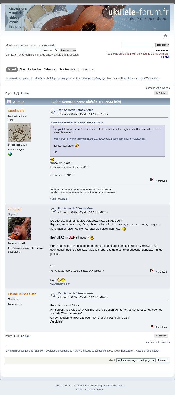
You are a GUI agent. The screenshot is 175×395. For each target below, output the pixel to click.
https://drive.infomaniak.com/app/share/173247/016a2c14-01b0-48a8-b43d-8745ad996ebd (99, 139)
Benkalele (126, 78)
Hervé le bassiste (22, 294)
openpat (15, 209)
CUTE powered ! (59, 199)
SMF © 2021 (75, 385)
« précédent (152, 87)
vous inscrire (49, 45)
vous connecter (25, 45)
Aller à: (112, 360)
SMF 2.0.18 (61, 385)
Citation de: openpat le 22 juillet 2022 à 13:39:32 (77, 122)
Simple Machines (92, 385)
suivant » (165, 87)
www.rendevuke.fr (60, 283)
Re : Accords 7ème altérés (75, 110)
